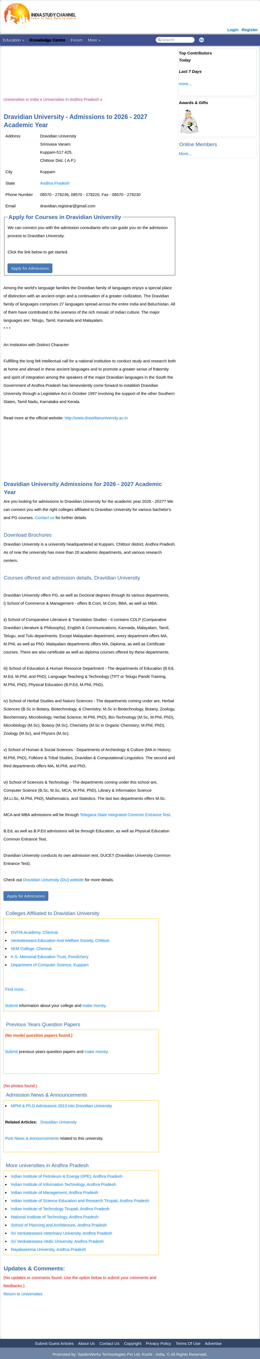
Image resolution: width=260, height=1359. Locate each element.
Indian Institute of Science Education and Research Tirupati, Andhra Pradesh (80, 1200)
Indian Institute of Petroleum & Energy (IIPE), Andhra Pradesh (66, 1176)
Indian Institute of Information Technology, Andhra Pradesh (63, 1184)
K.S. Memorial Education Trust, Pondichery (49, 956)
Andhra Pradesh (54, 183)
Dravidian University (58, 1122)
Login (233, 29)
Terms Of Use (188, 1343)
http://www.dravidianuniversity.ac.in (96, 418)
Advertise (213, 1343)
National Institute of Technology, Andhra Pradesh (54, 1217)
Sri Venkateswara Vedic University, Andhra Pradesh (57, 1241)
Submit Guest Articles (54, 1343)
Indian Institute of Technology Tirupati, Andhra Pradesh (60, 1208)
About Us (86, 1343)
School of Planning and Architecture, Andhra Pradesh (59, 1225)
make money (93, 1005)
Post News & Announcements (32, 1138)
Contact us (44, 517)
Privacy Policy (158, 1343)
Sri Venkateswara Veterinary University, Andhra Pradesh (61, 1233)
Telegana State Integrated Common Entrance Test (125, 814)
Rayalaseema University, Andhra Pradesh (48, 1249)
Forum (76, 40)
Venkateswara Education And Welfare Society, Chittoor (60, 940)
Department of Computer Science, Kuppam (50, 964)
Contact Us (109, 1343)
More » (94, 40)
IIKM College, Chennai (31, 948)
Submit (11, 1005)
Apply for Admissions (30, 268)
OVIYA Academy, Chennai (34, 932)
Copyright (132, 1343)
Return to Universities (23, 1294)
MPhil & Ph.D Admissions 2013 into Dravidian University (61, 1105)
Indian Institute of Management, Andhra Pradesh (54, 1192)
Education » (13, 40)
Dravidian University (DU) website (53, 879)
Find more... (16, 989)
